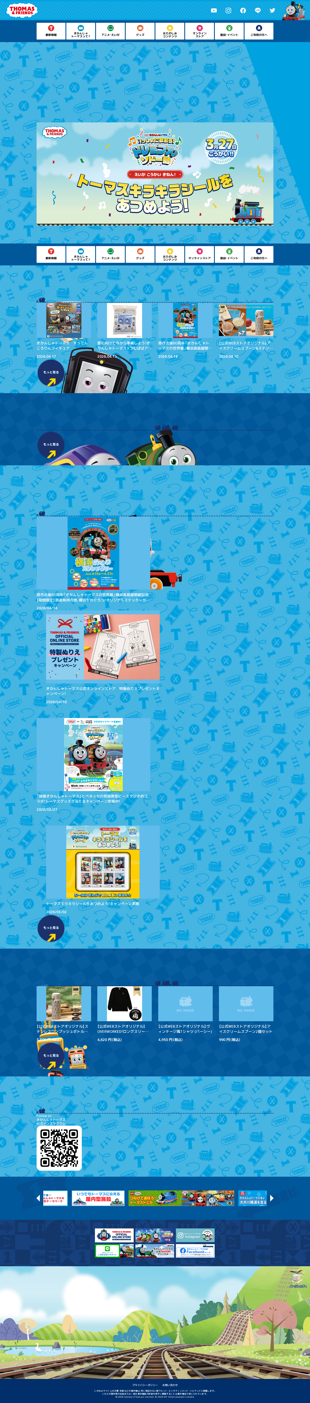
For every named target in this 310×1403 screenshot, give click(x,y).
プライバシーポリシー (145, 1385)
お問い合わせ (170, 1385)
